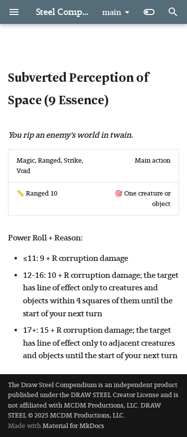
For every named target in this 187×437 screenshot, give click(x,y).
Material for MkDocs (73, 426)
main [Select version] (111, 12)
